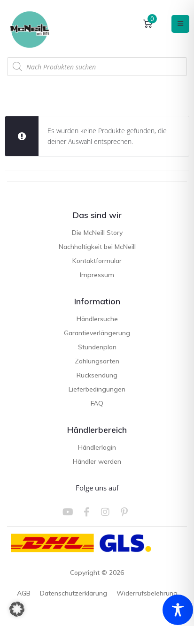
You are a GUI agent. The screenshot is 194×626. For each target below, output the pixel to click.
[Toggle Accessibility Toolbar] (178, 610)
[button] (17, 609)
